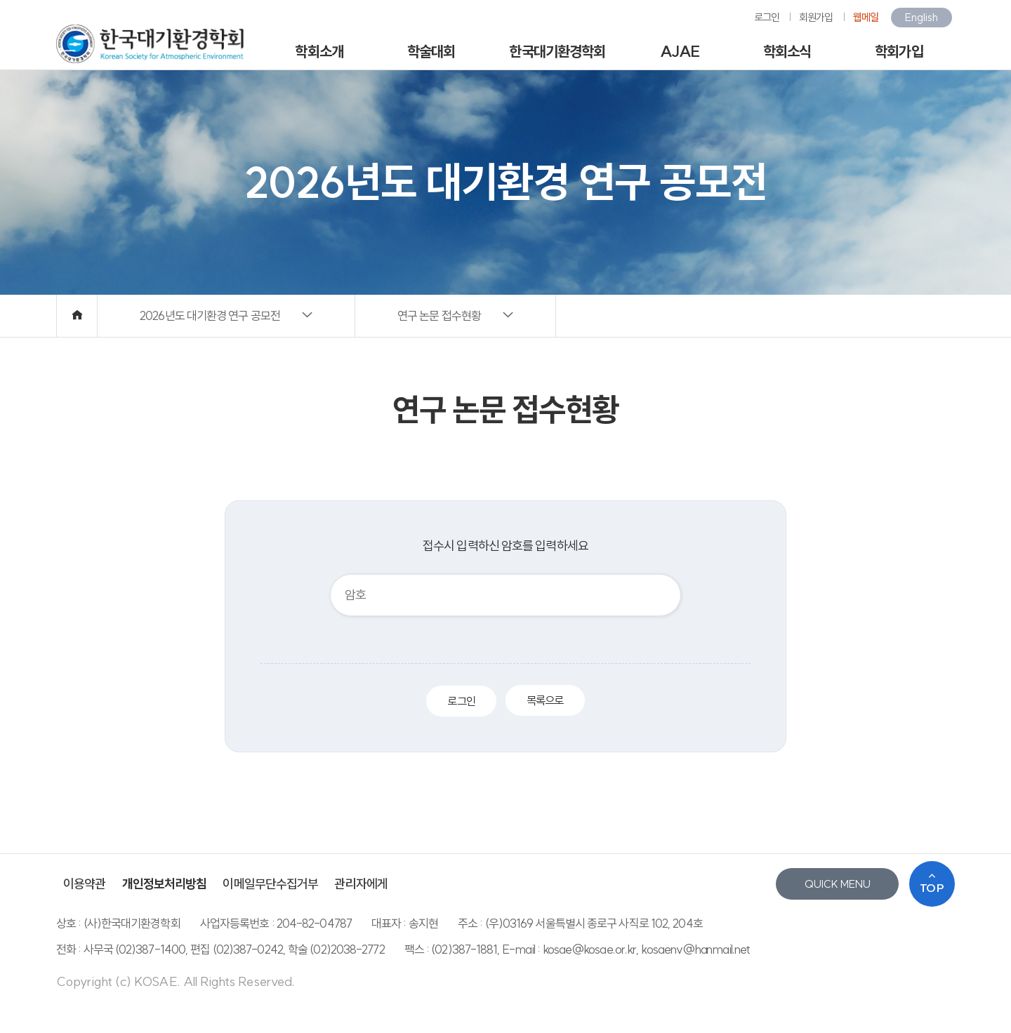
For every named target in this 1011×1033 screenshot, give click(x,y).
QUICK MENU (838, 884)
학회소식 (787, 51)
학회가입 (899, 51)
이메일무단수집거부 (270, 884)
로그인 (766, 17)
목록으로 (545, 700)
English (921, 17)
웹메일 (865, 17)
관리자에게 (361, 884)
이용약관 (84, 884)
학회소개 (319, 51)
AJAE (679, 51)
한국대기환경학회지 (557, 56)
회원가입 (816, 17)
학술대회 (431, 51)
